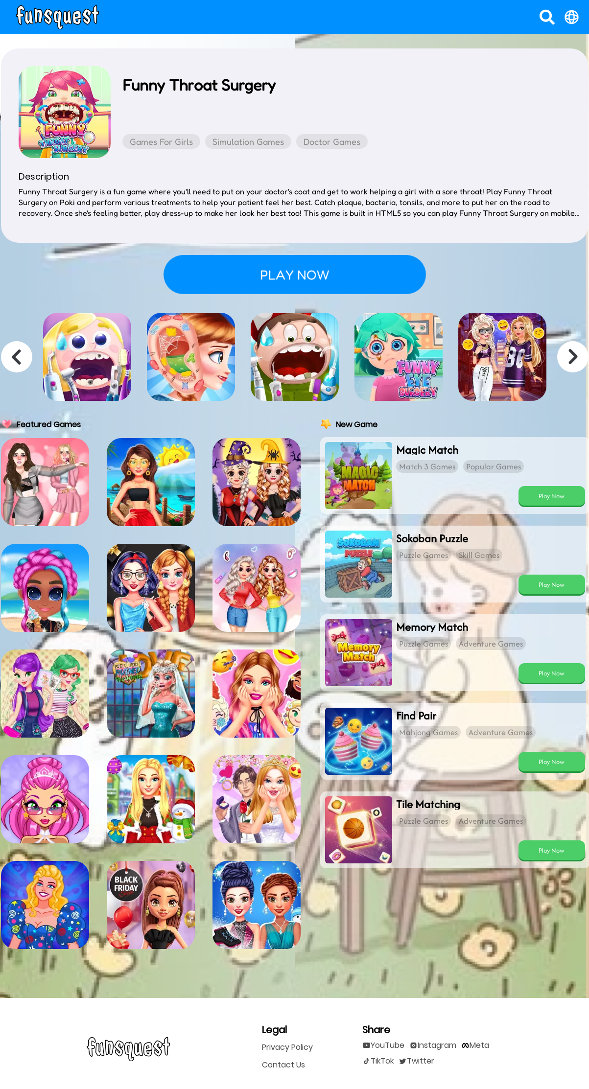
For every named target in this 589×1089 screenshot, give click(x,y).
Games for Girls (161, 141)
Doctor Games (332, 141)
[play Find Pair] (551, 761)
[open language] (571, 17)
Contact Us (283, 1065)
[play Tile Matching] (551, 850)
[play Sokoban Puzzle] (551, 584)
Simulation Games (248, 141)
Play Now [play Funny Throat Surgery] (294, 274)
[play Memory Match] (551, 673)
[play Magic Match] (551, 496)
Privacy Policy (287, 1047)
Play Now (552, 496)
